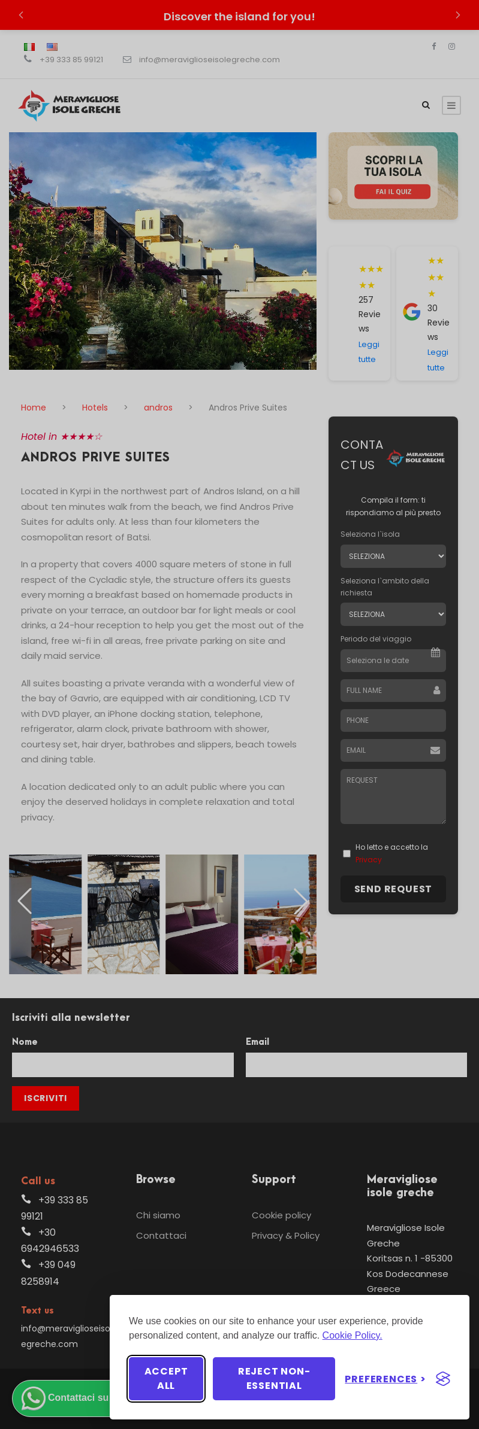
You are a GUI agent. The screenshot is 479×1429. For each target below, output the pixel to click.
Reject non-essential (274, 1378)
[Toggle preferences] (385, 1379)
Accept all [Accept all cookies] (166, 1378)
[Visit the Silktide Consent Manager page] (443, 1379)
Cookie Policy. (352, 1335)
